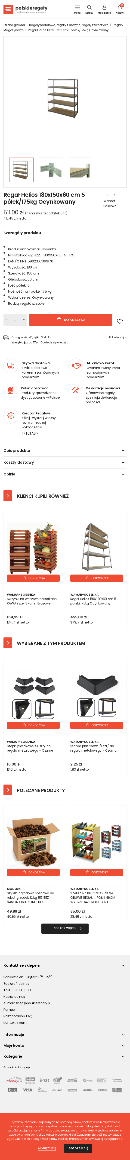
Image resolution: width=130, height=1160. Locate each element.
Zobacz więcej (65, 928)
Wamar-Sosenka (110, 203)
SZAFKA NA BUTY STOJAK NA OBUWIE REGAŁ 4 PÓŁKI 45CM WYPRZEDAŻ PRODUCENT (92, 897)
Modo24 (14, 889)
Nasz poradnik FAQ (17, 1016)
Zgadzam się (78, 1148)
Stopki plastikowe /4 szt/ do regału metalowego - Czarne (30, 748)
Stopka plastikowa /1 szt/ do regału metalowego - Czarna (93, 748)
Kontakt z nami (15, 1022)
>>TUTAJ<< (30, 433)
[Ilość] (15, 320)
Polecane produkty (41, 790)
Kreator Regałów (36, 413)
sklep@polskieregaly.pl (33, 1003)
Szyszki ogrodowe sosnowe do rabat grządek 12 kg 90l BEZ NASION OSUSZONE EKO (30, 897)
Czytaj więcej (47, 1148)
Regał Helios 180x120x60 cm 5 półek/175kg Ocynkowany (93, 601)
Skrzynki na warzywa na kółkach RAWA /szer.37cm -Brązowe (32, 601)
